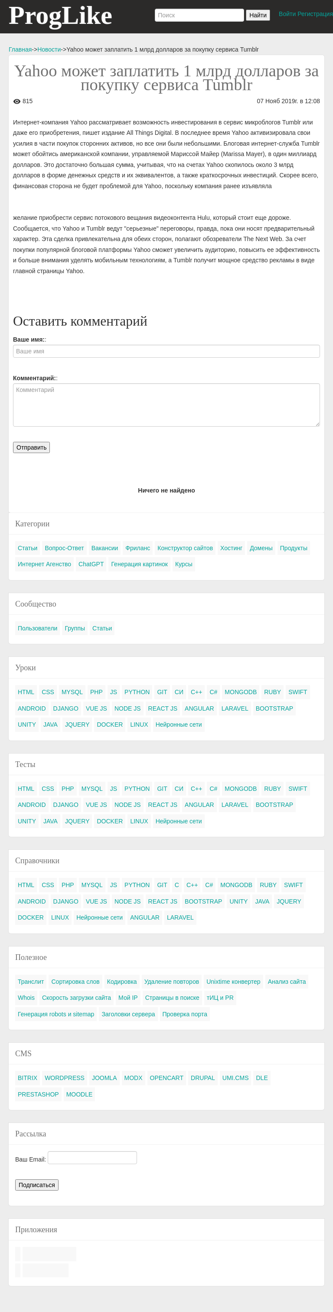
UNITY (27, 724)
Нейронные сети (179, 724)
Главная (20, 49)
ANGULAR (199, 708)
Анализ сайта (287, 981)
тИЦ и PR (220, 997)
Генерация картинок (139, 564)
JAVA (50, 724)
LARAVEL (235, 708)
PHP (96, 692)
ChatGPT (91, 564)
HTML (26, 692)
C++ (196, 692)
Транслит (31, 981)
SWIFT (297, 692)
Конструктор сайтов (185, 548)
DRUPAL (203, 1077)
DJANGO (65, 708)
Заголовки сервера (128, 1014)
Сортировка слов (75, 981)
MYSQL (72, 692)
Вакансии (104, 548)
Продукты (293, 548)
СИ (179, 692)
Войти (287, 13)
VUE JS (96, 708)
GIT (162, 692)
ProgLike (60, 15)
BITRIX (27, 1077)
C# (213, 692)
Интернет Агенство (44, 564)
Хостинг (231, 548)
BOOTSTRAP (274, 708)
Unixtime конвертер (233, 981)
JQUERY (77, 724)
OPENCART (167, 1077)
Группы (75, 628)
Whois (26, 997)
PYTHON (137, 692)
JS (113, 692)
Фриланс (137, 548)
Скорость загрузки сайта (76, 997)
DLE (262, 1077)
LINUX (139, 724)
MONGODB (241, 692)
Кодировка (122, 981)
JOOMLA (104, 1077)
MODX (133, 1077)
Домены (261, 548)
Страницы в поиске (172, 997)
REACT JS (162, 708)
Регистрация (315, 13)
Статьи (27, 548)
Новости (49, 49)
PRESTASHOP (38, 1094)
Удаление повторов (171, 981)
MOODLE (79, 1094)
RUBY (272, 692)
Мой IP (128, 997)
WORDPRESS (65, 1077)
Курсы (184, 564)
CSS (48, 692)
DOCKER (110, 724)
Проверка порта (185, 1014)
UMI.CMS (235, 1077)
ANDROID (32, 708)
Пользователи (37, 628)
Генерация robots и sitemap (56, 1014)
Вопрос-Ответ (64, 548)
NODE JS (127, 708)
